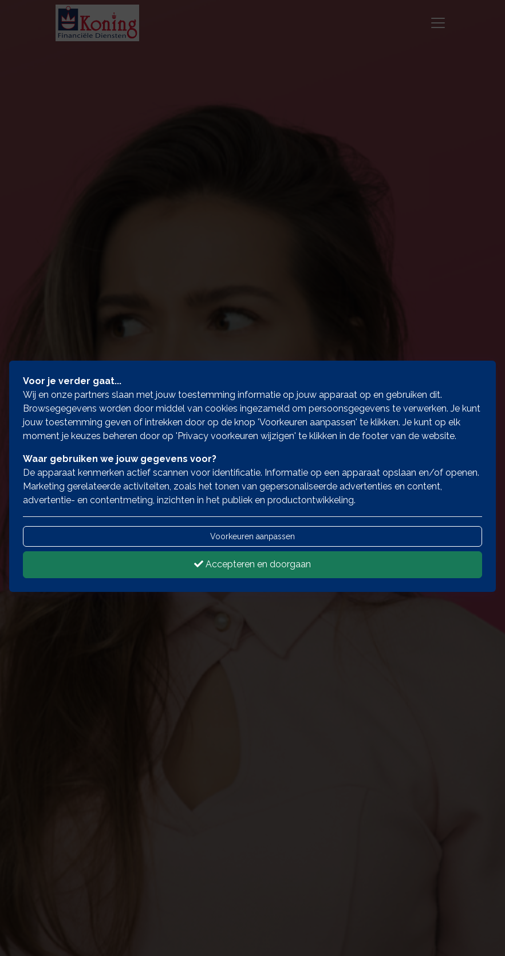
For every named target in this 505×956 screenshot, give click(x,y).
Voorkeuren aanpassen (252, 536)
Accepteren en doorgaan (252, 564)
